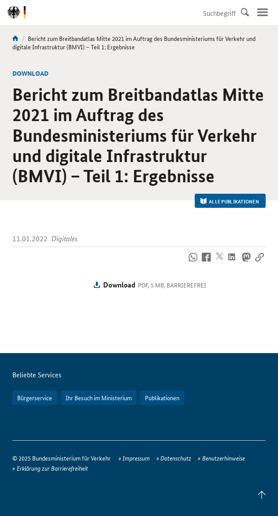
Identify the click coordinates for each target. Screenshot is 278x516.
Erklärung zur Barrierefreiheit (52, 468)
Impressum (136, 457)
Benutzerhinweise (223, 457)
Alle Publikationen (229, 201)
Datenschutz (175, 457)
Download (119, 285)
